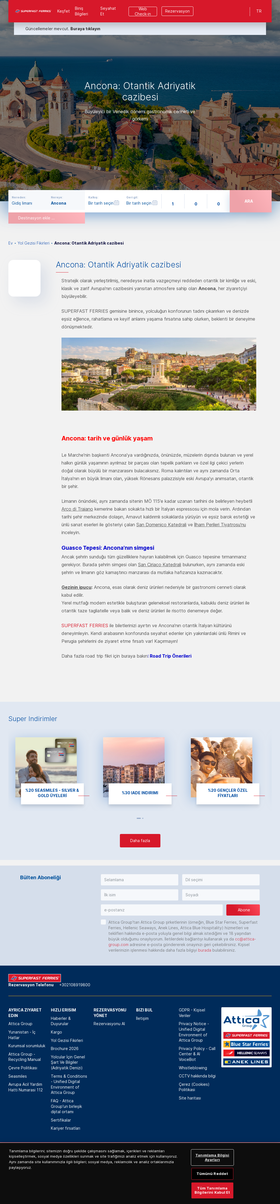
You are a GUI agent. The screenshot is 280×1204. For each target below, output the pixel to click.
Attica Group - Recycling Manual (24, 1057)
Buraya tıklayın (85, 28)
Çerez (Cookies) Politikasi (194, 1087)
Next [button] (148, 818)
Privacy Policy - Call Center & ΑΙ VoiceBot (197, 1054)
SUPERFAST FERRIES (84, 625)
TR (259, 11)
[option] (140, 100)
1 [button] (139, 818)
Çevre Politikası (22, 1067)
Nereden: (19, 197)
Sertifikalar (61, 1120)
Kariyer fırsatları (65, 1128)
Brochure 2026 (65, 1048)
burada (204, 950)
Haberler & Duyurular (61, 1021)
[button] (139, 879)
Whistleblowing (193, 1067)
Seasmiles (17, 1076)
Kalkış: (93, 197)
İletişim (142, 1018)
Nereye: (57, 197)
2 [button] (142, 818)
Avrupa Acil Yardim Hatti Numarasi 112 (25, 1087)
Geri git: (132, 197)
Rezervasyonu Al (109, 1023)
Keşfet (63, 11)
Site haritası (190, 1098)
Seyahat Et (108, 11)
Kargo (56, 1032)
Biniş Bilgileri (81, 11)
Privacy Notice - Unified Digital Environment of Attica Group (194, 1031)
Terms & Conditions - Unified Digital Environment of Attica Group (69, 1084)
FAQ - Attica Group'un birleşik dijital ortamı (66, 1106)
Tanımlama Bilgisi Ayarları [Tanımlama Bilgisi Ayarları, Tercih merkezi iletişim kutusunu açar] (212, 1163)
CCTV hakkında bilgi (197, 1075)
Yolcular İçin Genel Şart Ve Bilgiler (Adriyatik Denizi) (68, 1062)
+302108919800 (74, 984)
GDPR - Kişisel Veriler (192, 1013)
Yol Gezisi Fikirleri (33, 243)
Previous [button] (131, 818)
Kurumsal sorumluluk (26, 1045)
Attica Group (20, 1023)
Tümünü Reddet (212, 1180)
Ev (10, 243)
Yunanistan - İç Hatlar (21, 1035)
